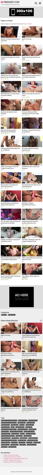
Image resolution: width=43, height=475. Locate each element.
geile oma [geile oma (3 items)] (29, 427)
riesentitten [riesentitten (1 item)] (24, 438)
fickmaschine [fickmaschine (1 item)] (6, 427)
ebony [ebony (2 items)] (22, 424)
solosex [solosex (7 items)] (30, 442)
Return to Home (27, 23)
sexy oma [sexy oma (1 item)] (22, 442)
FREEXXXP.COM (10, 2)
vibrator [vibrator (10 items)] (23, 444)
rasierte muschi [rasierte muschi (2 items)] (6, 438)
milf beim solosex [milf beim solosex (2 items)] (30, 431)
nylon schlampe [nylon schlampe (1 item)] (31, 433)
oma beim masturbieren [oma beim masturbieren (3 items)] (8, 435)
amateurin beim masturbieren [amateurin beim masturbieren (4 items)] (9, 420)
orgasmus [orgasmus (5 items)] (20, 435)
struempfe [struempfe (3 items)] (37, 442)
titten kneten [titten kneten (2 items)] (15, 444)
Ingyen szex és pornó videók (11, 455)
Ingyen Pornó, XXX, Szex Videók (12, 456)
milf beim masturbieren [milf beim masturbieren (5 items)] (17, 431)
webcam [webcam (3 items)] (5, 446)
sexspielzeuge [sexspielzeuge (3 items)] (6, 442)
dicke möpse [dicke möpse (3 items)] (31, 422)
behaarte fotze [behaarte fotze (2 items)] (23, 420)
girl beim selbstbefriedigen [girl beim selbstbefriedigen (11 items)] (9, 429)
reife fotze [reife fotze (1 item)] (16, 438)
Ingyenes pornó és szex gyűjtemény (13, 462)
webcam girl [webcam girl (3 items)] (12, 446)
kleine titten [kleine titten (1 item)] (5, 431)
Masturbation (12, 314)
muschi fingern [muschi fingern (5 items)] (6, 433)
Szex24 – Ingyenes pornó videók (12, 460)
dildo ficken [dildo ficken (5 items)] (15, 424)
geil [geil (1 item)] (13, 427)
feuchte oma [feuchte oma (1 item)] (30, 424)
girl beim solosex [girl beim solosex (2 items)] (23, 429)
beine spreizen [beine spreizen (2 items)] (33, 420)
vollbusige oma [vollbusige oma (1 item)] (32, 444)
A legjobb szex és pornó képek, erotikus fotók (15, 458)
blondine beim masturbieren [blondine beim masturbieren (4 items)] (9, 422)
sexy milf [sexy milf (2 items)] (15, 442)
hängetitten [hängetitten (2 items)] (33, 429)
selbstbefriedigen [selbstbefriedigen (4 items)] (33, 440)
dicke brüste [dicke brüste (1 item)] (22, 422)
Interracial (4, 314)
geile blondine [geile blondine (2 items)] (20, 427)
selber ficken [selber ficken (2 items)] (22, 440)
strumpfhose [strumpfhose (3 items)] (6, 444)
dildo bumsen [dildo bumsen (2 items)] (6, 424)
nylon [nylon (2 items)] (23, 433)
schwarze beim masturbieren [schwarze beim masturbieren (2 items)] (9, 440)
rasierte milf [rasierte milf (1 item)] (28, 435)
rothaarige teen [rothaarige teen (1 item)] (33, 438)
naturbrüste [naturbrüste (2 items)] (15, 433)
